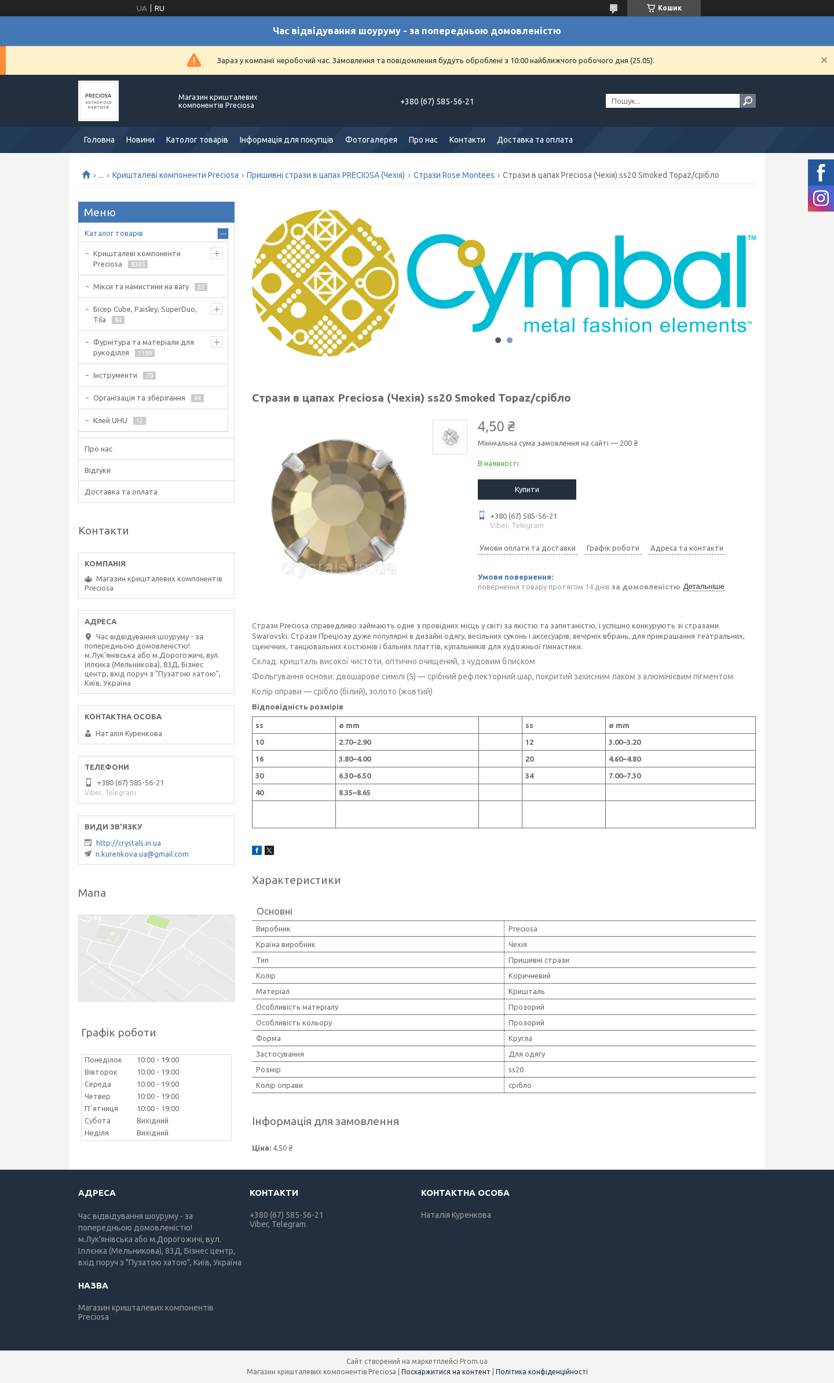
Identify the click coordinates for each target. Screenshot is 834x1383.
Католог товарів (197, 139)
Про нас (423, 139)
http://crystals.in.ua (128, 843)
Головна (99, 139)
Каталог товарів (114, 233)
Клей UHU (110, 420)
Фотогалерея (371, 139)
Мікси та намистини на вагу (141, 286)
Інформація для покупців (287, 139)
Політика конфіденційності (542, 1371)
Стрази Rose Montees (454, 175)
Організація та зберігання (139, 398)
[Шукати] (748, 101)
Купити (527, 489)
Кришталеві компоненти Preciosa (175, 175)
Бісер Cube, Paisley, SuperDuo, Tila (145, 314)
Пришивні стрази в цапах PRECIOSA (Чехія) (326, 175)
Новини (140, 139)
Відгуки (98, 470)
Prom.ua (474, 1361)
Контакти (467, 139)
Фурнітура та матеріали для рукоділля (143, 347)
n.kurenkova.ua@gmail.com (142, 854)
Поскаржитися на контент (446, 1371)
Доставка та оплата (535, 139)
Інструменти (115, 375)
